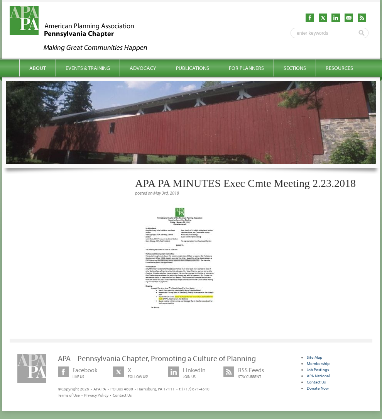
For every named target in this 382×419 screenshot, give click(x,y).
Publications (192, 67)
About (37, 67)
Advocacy (143, 67)
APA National (318, 375)
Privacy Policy (96, 395)
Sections (295, 67)
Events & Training (88, 67)
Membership (318, 363)
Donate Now (318, 388)
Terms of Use (69, 395)
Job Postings (318, 369)
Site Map (314, 357)
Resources (339, 67)
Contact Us (122, 395)
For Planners (246, 67)
